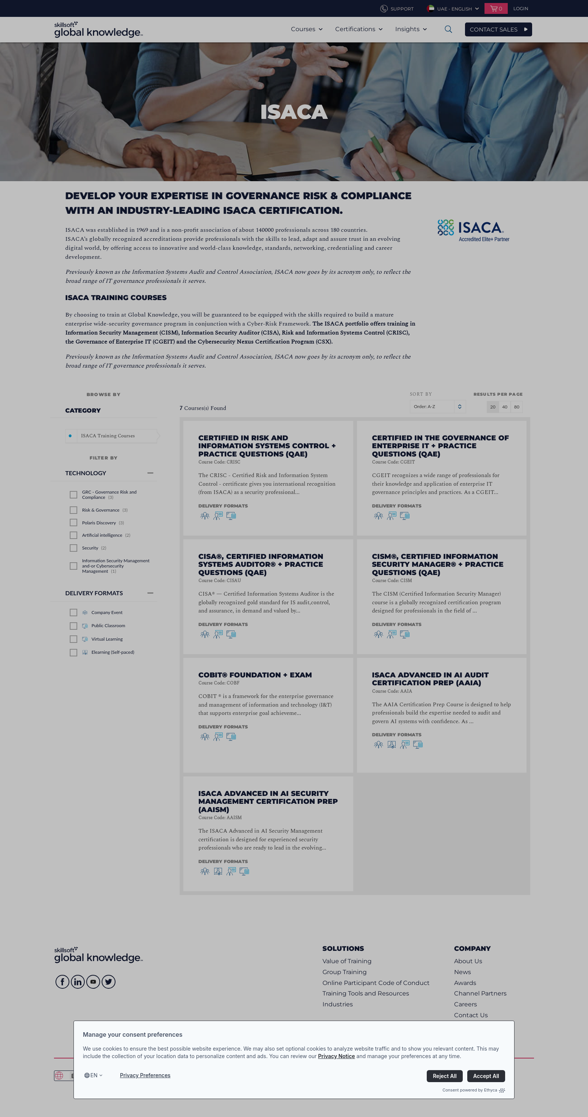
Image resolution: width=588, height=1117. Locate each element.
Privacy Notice (336, 1056)
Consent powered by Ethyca (473, 1090)
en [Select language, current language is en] (94, 1075)
